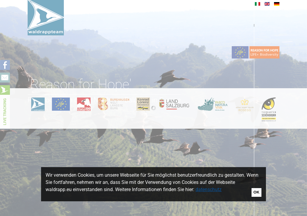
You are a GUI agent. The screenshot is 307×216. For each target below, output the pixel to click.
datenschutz (208, 189)
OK (256, 192)
